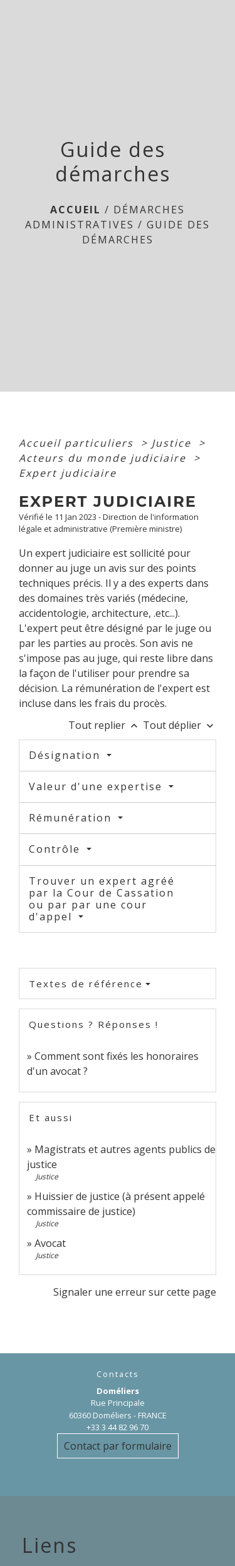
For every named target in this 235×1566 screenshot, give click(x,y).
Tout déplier (179, 725)
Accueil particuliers (78, 443)
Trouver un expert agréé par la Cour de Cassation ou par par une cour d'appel (102, 899)
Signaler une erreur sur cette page (134, 1292)
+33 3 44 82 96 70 (117, 1427)
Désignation (66, 755)
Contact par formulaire (118, 1446)
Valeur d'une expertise (97, 786)
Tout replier (105, 725)
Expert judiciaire (68, 473)
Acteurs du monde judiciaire (104, 458)
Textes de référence (86, 983)
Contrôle (56, 849)
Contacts (118, 1374)
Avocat (50, 1243)
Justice (173, 443)
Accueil (75, 209)
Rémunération (72, 818)
